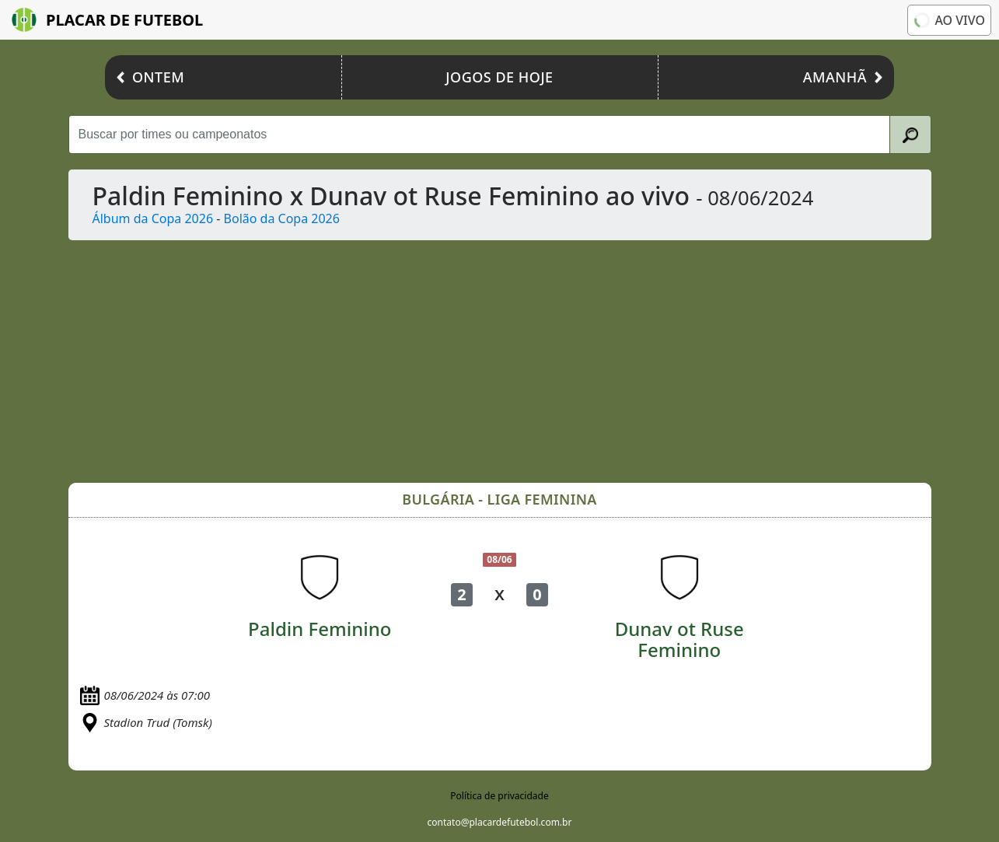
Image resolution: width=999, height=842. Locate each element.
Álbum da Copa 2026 (153, 218)
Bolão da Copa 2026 (282, 218)
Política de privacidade (499, 795)
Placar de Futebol (107, 20)
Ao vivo (948, 19)
